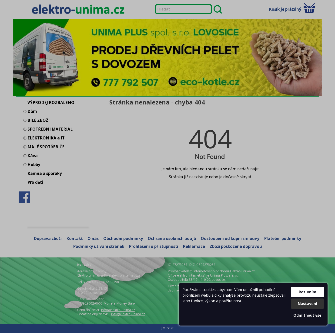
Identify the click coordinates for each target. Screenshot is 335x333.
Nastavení (307, 303)
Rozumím (307, 292)
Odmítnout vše (307, 315)
